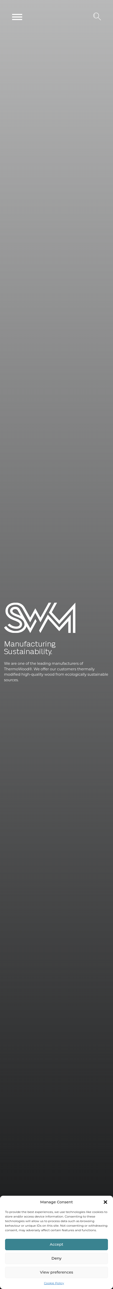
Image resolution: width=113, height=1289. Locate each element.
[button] (105, 1202)
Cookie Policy (54, 1283)
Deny (56, 1258)
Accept (56, 1244)
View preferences (56, 1272)
